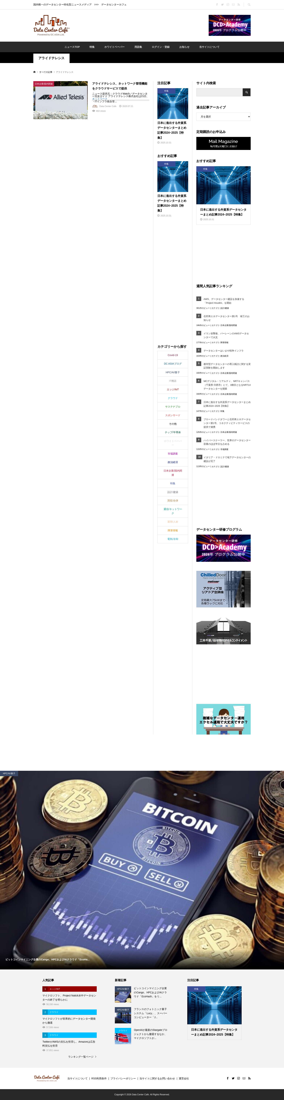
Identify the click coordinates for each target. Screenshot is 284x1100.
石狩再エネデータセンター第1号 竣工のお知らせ (227, 318)
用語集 (138, 46)
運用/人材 (172, 521)
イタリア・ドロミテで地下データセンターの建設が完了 (227, 459)
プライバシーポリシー (123, 1078)
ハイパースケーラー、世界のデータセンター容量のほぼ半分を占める (227, 442)
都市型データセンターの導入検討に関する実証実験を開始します (227, 366)
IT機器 (172, 380)
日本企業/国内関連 (228, 325)
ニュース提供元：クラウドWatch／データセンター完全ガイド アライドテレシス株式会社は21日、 (120, 94)
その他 (173, 423)
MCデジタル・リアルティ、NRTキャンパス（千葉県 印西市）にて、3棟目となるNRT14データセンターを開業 (227, 385)
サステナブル (172, 406)
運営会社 (184, 1078)
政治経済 (224, 356)
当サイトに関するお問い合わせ (157, 1078)
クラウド (173, 398)
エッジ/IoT (173, 389)
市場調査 (224, 449)
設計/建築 (224, 308)
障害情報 (224, 342)
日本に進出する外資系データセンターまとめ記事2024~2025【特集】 (227, 404)
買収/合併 (172, 500)
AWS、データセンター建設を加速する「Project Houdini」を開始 (224, 301)
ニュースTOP (72, 46)
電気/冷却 (172, 539)
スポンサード (172, 415)
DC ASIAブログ (172, 363)
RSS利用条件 (99, 1078)
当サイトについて (209, 46)
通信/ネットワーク (173, 511)
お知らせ (184, 46)
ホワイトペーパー (114, 46)
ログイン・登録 (161, 46)
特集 (92, 46)
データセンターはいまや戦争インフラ (224, 350)
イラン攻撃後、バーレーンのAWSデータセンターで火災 (226, 335)
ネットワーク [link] (99, 98)
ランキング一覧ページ (80, 1056)
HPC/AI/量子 (173, 372)
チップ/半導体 (173, 432)
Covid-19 (173, 355)
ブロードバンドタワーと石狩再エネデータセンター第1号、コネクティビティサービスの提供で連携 (227, 423)
